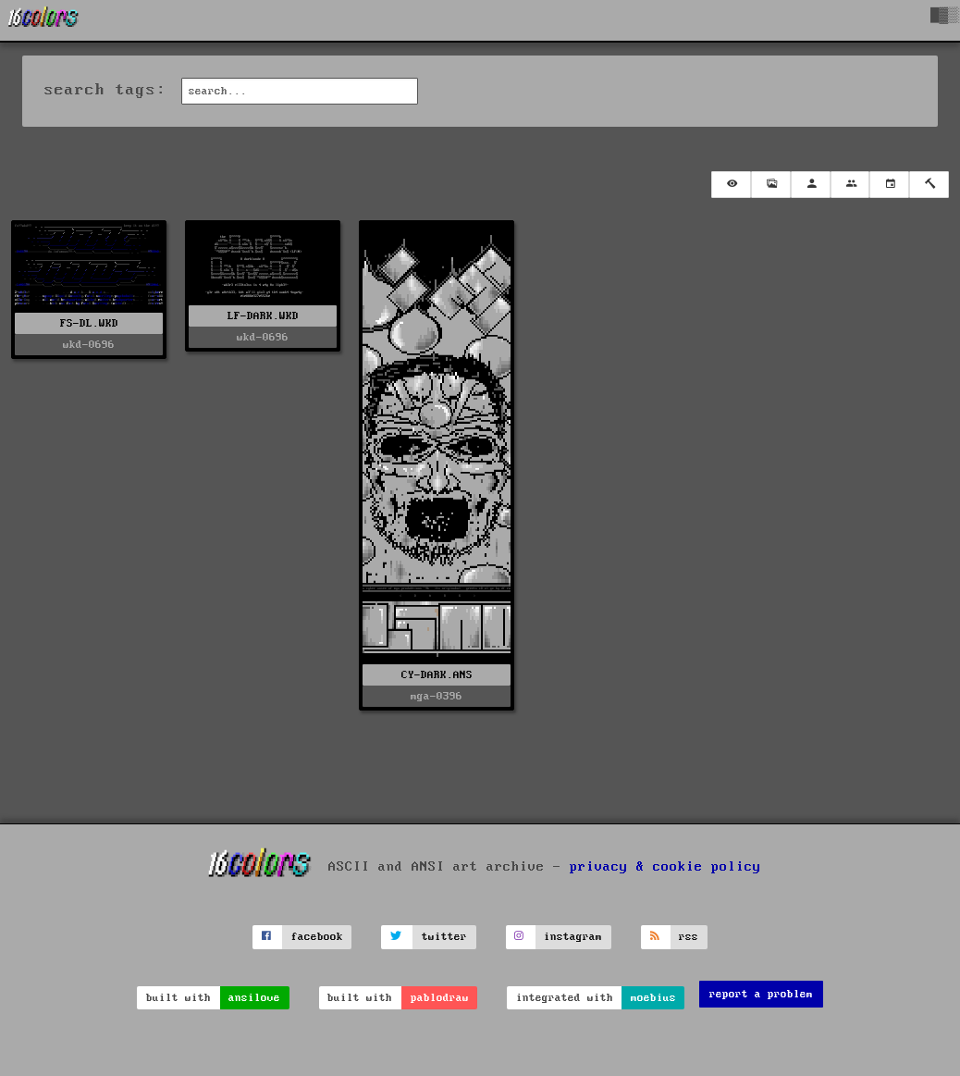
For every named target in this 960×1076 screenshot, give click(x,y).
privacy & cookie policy (665, 867)
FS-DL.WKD (89, 323)
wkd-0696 (89, 345)
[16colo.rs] (43, 20)
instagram (573, 937)
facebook (317, 937)
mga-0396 (436, 696)
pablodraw (440, 998)
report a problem (761, 994)
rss (688, 937)
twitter (444, 937)
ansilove (254, 998)
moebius (653, 998)
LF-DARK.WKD (263, 316)
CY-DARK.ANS (437, 675)
